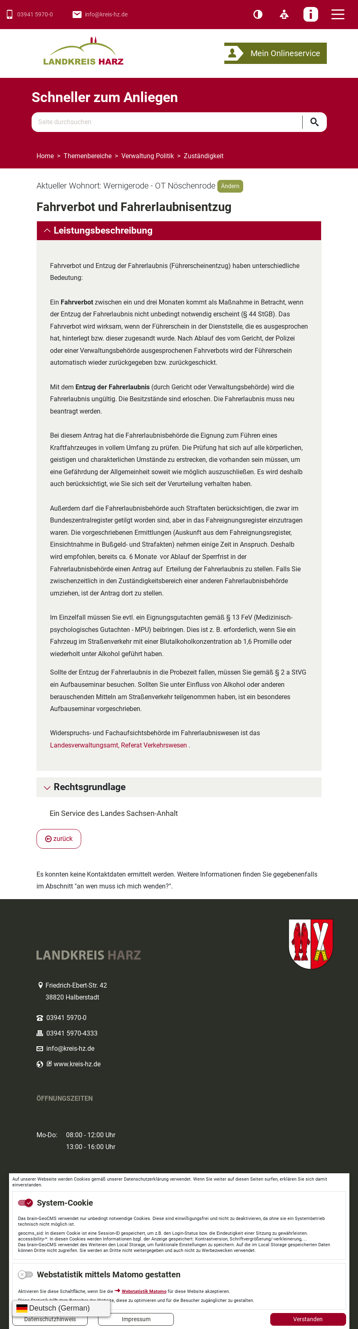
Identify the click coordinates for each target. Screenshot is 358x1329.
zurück (59, 839)
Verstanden (308, 1319)
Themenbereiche (88, 156)
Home (45, 156)
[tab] (179, 230)
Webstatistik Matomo (144, 1291)
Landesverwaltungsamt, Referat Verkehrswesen (118, 745)
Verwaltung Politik (147, 156)
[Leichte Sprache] (284, 15)
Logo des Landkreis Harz (93, 47)
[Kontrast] (258, 15)
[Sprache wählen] (61, 1308)
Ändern (230, 186)
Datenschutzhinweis (50, 1319)
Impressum (136, 1319)
